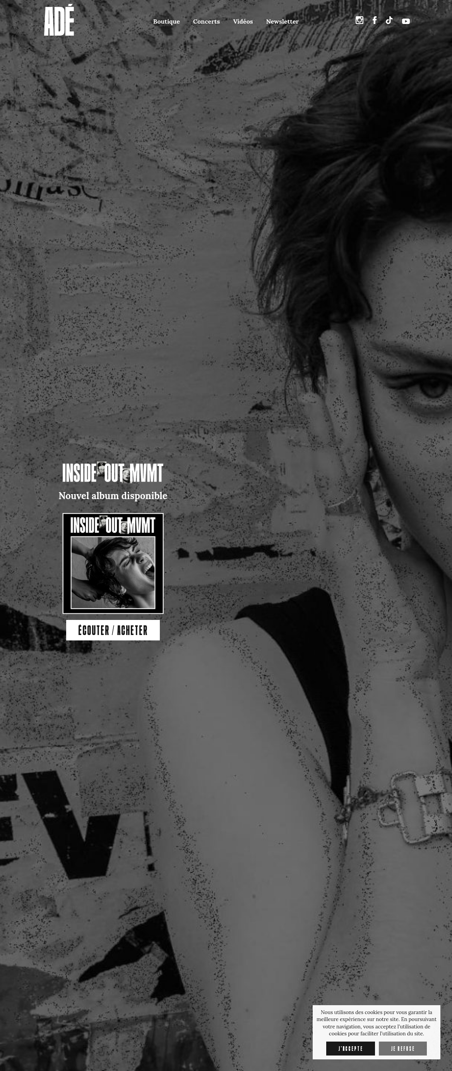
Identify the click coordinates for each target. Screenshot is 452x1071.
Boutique (166, 21)
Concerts (206, 21)
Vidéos (243, 21)
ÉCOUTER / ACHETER (113, 630)
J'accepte (350, 1048)
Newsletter (282, 21)
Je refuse (403, 1048)
